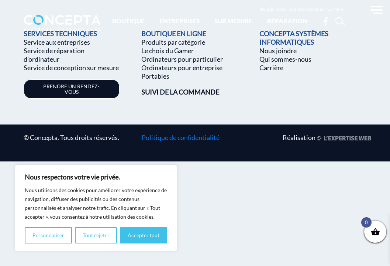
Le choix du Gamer (167, 51)
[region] (96, 208)
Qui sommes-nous (285, 59)
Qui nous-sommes (306, 9)
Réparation (287, 21)
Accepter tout (143, 235)
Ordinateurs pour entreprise (181, 68)
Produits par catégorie (173, 42)
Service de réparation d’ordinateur (54, 55)
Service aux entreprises (57, 42)
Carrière (335, 9)
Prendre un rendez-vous (71, 89)
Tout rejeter (96, 235)
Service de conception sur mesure (71, 68)
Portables (155, 76)
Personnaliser (48, 235)
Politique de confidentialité (181, 137)
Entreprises (179, 21)
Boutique (128, 21)
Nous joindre (272, 9)
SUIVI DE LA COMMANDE (180, 92)
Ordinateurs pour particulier (182, 59)
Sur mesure (233, 21)
